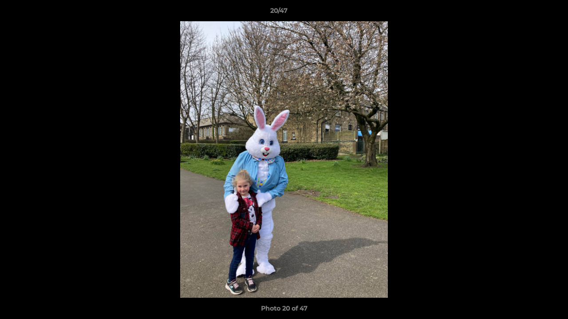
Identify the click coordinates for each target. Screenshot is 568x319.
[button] (530, 13)
